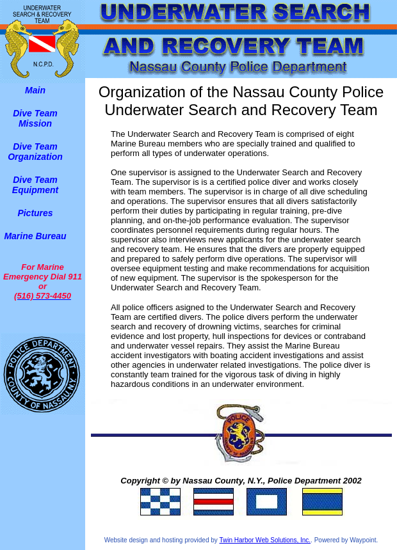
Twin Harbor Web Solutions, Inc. (265, 540)
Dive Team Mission (35, 118)
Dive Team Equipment (35, 185)
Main (35, 90)
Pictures (35, 213)
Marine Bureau (35, 236)
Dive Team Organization (35, 151)
